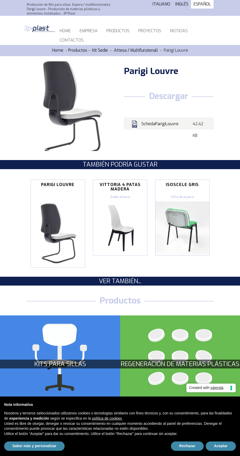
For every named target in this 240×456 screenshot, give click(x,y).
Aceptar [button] (221, 446)
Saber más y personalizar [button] (34, 446)
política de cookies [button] (107, 418)
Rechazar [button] (187, 446)
